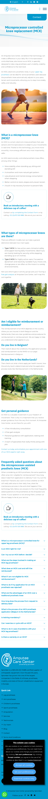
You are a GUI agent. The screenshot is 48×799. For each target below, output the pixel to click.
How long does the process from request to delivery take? (19, 602)
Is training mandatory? (10, 617)
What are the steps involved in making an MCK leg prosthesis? (18, 561)
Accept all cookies (24, 765)
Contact (37, 17)
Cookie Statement (34, 760)
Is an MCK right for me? (11, 549)
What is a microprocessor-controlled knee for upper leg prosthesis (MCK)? (20, 542)
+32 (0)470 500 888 (16, 215)
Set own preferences (24, 772)
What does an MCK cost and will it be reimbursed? (16, 569)
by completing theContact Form (25, 213)
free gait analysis (7, 274)
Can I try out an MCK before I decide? (16, 555)
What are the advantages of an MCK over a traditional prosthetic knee (19, 594)
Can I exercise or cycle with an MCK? (16, 623)
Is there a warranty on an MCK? (14, 637)
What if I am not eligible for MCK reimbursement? (14, 578)
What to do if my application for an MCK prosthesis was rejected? (18, 586)
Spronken (38, 791)
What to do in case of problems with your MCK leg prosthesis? (18, 630)
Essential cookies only (24, 778)
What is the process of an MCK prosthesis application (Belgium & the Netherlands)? (18, 610)
